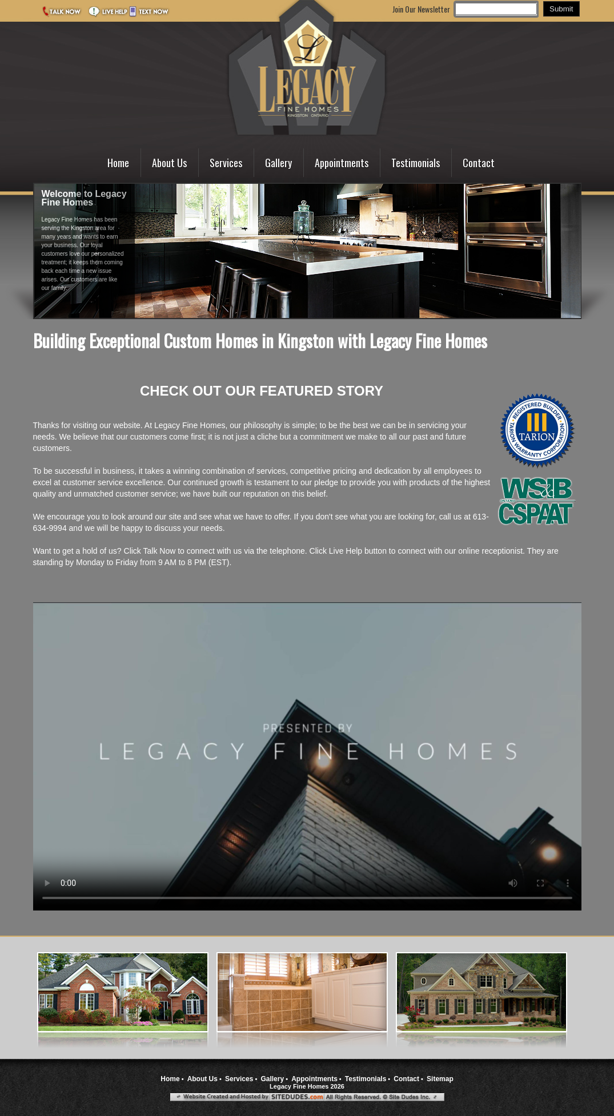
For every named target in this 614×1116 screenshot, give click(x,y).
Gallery (278, 162)
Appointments (341, 162)
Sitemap (440, 1079)
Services (226, 162)
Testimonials (415, 162)
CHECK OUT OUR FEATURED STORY (261, 390)
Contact (479, 162)
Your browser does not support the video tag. (307, 756)
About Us (169, 162)
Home (118, 162)
